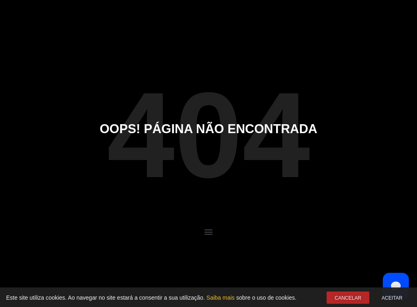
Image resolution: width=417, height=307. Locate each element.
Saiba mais (220, 298)
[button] (208, 231)
